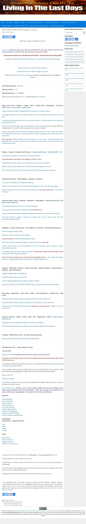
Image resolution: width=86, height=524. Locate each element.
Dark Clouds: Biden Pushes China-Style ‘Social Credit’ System (20, 338)
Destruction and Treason (52, 364)
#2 (16, 89)
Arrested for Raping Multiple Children (18, 238)
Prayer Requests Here (16, 96)
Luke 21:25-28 (16, 107)
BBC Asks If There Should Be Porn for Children (16, 235)
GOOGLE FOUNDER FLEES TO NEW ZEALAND (20, 59)
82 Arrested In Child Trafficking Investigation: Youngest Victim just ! (25, 242)
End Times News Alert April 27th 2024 (74, 54)
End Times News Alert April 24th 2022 (74, 68)
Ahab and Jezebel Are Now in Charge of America (32, 68)
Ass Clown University (8, 407)
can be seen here (40, 96)
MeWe (4, 428)
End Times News (8, 501)
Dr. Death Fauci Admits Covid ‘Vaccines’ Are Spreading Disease (21, 155)
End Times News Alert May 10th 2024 (74, 51)
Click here (20, 86)
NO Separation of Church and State (20, 75)
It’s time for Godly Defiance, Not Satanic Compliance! (18, 182)
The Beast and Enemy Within (13, 366)
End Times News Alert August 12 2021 (13, 505)
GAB (3, 424)
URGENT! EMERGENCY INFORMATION (14, 273)
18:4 (60, 152)
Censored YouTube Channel (52, 22)
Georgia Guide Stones (39, 152)
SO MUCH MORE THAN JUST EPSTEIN (14, 277)
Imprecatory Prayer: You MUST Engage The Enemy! (32, 71)
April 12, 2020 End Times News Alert (74, 88)
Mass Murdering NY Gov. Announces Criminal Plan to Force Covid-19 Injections (26, 163)
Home (2, 22)
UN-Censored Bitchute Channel (68, 22)
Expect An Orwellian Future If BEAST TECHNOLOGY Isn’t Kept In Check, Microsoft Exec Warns (30, 284)
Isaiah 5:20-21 (26, 107)
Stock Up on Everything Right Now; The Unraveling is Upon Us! (21, 126)
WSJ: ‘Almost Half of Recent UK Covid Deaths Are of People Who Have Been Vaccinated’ (29, 170)
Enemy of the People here (10, 202)
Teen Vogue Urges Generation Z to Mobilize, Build (22, 210)
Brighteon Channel (7, 441)
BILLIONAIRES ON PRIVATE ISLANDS (48, 59)
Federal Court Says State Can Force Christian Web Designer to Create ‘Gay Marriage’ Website (30, 186)
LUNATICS (56, 200)
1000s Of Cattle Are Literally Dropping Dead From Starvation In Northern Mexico (26, 111)
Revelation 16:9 (53, 152)
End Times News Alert (9, 500)
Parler (4, 426)
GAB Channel (6, 437)
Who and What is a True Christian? (35, 22)
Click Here (42, 41)
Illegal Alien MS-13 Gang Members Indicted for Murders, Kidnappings (22, 322)
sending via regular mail (11, 382)
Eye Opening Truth (7, 405)
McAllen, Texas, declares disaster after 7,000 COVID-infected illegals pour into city (26, 166)
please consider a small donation (16, 486)
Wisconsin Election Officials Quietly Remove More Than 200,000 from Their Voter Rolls (28, 302)
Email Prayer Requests (6, 25)
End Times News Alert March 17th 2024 (74, 61)
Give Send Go (8, 375)
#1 (14, 89)
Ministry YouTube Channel (10, 443)
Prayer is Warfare (7, 403)
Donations (22, 22)
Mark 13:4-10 (6, 107)
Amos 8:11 (5, 50)
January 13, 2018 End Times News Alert (75, 78)
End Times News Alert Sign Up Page (39, 25)
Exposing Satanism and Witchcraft (12, 415)
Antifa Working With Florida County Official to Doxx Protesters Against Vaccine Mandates (28, 326)
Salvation (16, 22)
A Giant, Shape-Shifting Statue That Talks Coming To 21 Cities (20, 281)
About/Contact (8, 22)
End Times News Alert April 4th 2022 (74, 83)
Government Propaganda (9, 411)
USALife (4, 430)
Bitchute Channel (7, 439)
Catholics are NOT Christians (10, 413)
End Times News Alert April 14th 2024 (74, 56)
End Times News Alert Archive (21, 25)
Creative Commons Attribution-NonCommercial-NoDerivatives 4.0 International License (37, 510)
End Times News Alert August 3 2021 (13, 503)
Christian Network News (9, 409)
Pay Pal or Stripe (9, 378)
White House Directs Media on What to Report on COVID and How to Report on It (26, 299)
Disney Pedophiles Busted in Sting (12, 231)
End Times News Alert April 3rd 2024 (74, 59)
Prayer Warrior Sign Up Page (56, 25)
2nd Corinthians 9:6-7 (8, 388)
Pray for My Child (7, 401)
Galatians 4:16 (6, 354)
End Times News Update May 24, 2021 (74, 73)
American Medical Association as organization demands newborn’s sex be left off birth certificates (31, 213)
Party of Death (33, 364)
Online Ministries (7, 399)
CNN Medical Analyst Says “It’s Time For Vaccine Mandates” (20, 206)
